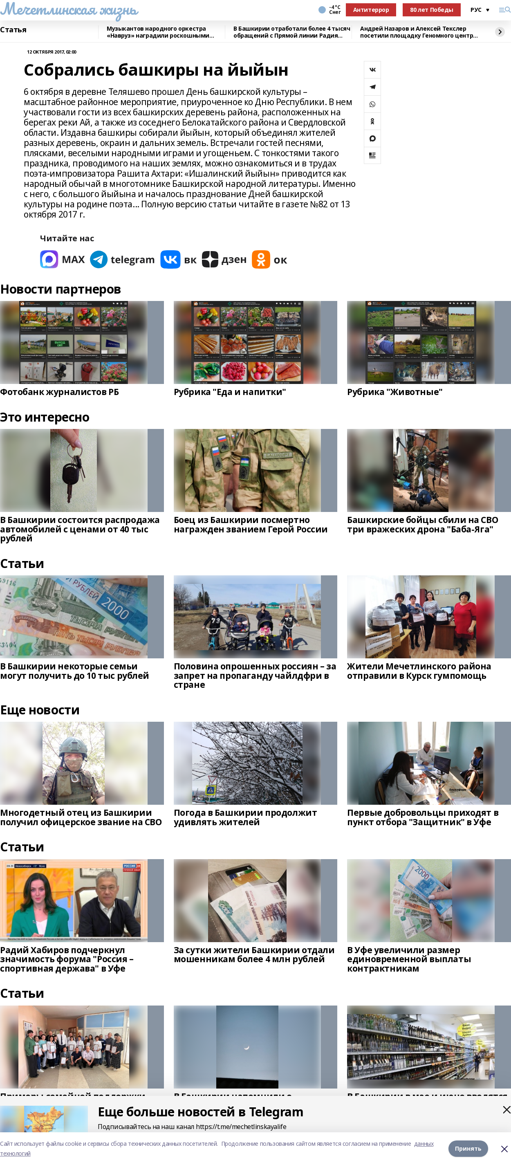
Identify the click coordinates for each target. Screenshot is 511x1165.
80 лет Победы (431, 9)
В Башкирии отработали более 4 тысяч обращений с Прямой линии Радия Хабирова (291, 32)
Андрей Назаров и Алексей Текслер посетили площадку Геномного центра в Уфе (418, 32)
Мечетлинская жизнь (68, 8)
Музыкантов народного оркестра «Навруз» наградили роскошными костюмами (158, 32)
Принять (468, 1148)
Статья (13, 29)
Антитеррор (371, 9)
